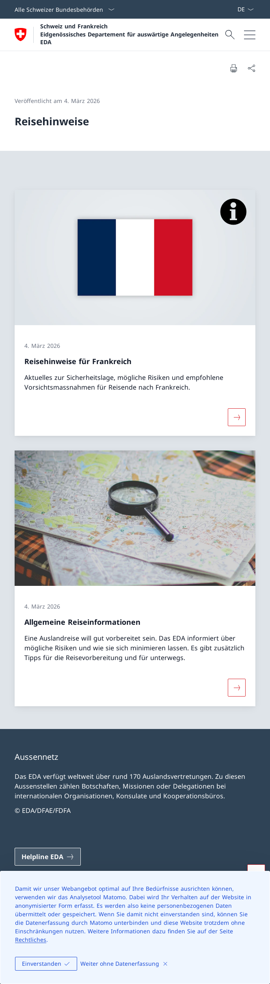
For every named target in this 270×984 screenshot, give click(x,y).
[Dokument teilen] (251, 68)
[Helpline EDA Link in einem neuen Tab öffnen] (48, 857)
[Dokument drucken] (233, 68)
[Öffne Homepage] (119, 35)
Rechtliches (30, 939)
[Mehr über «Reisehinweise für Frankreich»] (237, 417)
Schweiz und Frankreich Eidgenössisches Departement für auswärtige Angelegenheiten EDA (129, 34)
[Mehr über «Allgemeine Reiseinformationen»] (237, 688)
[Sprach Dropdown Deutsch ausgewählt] (245, 9)
